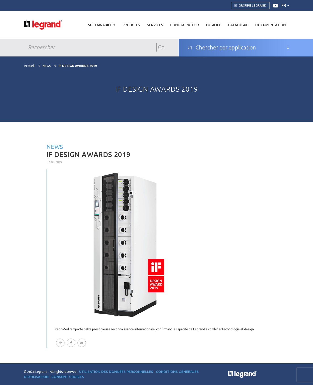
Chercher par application (222, 47)
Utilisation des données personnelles (116, 372)
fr (285, 5)
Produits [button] (131, 25)
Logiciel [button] (213, 25)
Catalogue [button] (238, 25)
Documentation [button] (270, 25)
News (47, 66)
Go (161, 47)
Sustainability (101, 25)
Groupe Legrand (250, 5)
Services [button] (155, 25)
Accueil (29, 66)
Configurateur (184, 25)
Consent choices (67, 377)
